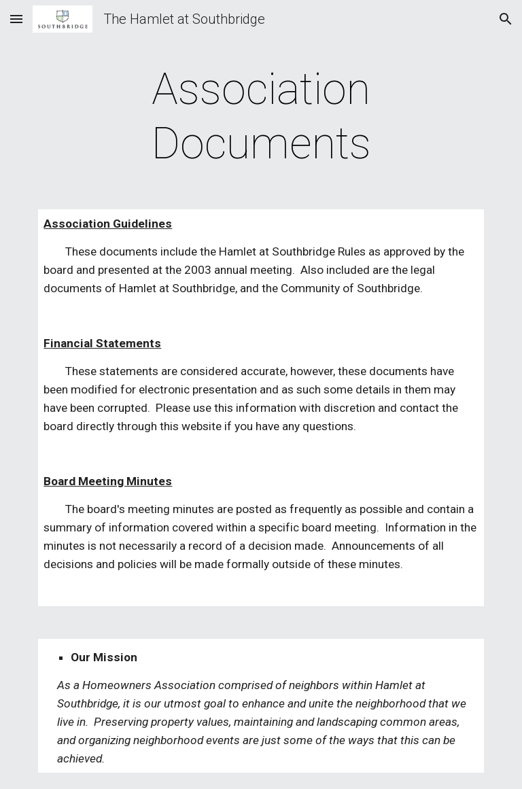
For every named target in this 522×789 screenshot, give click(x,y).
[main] (260, 117)
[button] (16, 18)
